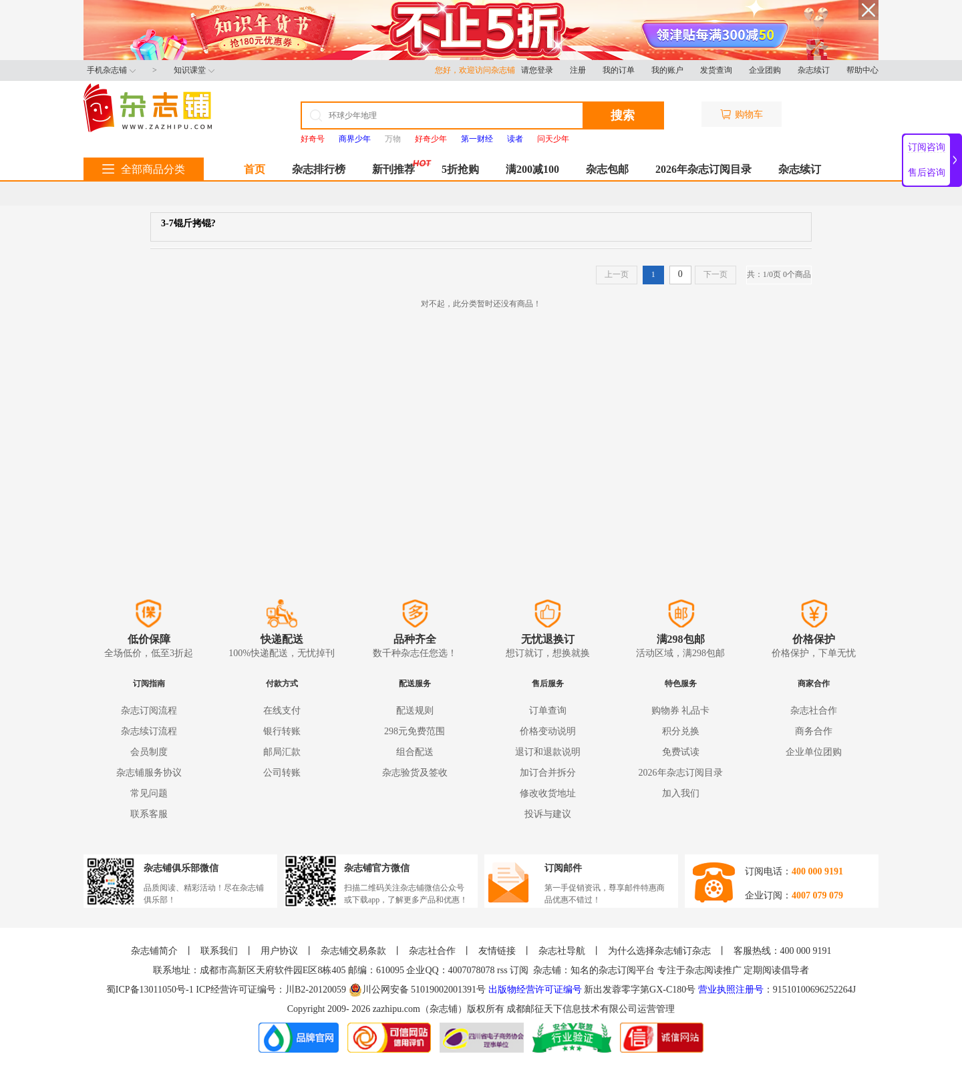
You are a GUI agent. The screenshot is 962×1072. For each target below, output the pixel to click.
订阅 (519, 970)
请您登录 (537, 70)
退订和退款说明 (548, 752)
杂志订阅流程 (149, 711)
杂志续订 (814, 70)
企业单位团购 (814, 752)
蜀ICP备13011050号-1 (151, 990)
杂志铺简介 (154, 951)
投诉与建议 (547, 814)
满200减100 (532, 169)
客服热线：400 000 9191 (783, 951)
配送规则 (415, 711)
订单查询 (548, 711)
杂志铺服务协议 (149, 773)
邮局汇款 (282, 752)
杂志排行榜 (318, 169)
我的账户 (667, 70)
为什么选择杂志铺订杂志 (659, 951)
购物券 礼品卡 (680, 711)
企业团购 (765, 70)
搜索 (623, 115)
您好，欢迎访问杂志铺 (478, 70)
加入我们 (680, 793)
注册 (578, 70)
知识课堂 (194, 70)
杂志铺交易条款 (353, 951)
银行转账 (282, 731)
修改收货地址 (548, 793)
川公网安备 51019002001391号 (417, 990)
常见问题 (149, 793)
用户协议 (279, 951)
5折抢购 (460, 169)
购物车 (741, 114)
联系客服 (149, 814)
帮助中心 (862, 70)
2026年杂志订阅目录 (703, 169)
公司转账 (282, 773)
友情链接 (497, 951)
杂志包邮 (607, 169)
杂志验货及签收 (415, 773)
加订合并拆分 (548, 773)
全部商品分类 (143, 169)
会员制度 (149, 752)
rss (502, 970)
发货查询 (716, 70)
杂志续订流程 (149, 731)
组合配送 (415, 752)
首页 (254, 169)
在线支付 (282, 711)
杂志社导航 (561, 951)
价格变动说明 (548, 731)
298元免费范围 (414, 731)
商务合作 (813, 731)
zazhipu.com (396, 1009)
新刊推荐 (393, 169)
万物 (393, 139)
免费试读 (680, 752)
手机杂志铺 (111, 70)
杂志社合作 (813, 711)
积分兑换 (680, 731)
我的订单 (619, 70)
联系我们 (219, 951)
